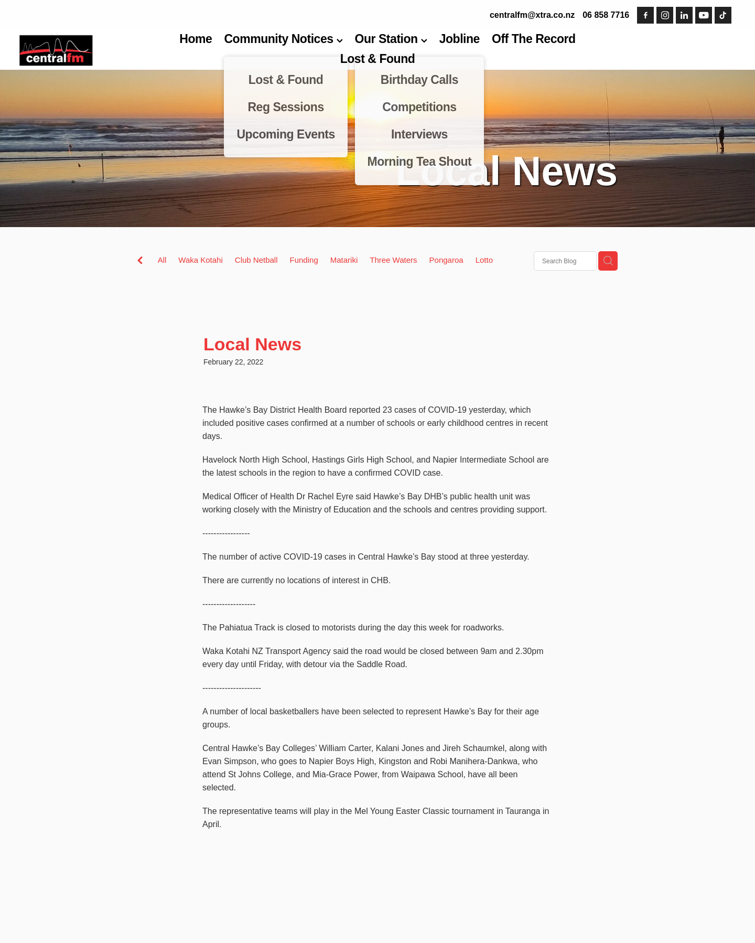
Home (195, 39)
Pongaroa (446, 259)
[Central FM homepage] (91, 50)
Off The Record (534, 39)
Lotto (484, 259)
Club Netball (256, 259)
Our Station (391, 39)
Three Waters (393, 259)
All (162, 259)
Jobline (459, 39)
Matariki (344, 259)
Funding (304, 259)
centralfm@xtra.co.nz (532, 14)
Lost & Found (377, 59)
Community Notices (283, 39)
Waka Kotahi (200, 259)
